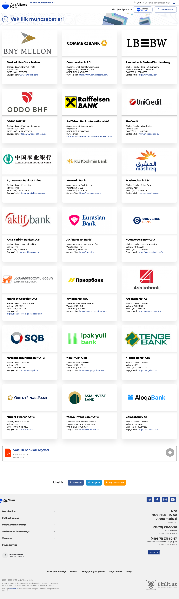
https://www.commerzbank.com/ (93, 75)
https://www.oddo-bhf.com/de (32, 134)
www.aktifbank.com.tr (29, 252)
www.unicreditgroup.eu (149, 134)
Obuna (73, 571)
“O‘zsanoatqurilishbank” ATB (26, 357)
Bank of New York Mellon (23, 62)
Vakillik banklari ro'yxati (31, 450)
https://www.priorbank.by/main (93, 311)
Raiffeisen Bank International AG (87, 121)
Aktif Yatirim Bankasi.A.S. (23, 239)
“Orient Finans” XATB (21, 416)
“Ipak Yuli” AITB (76, 357)
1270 (174, 510)
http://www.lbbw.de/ (148, 75)
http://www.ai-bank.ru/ (89, 429)
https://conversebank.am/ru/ (151, 252)
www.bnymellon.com (28, 75)
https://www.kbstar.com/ (90, 193)
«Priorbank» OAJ (77, 298)
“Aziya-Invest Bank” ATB (82, 416)
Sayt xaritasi (115, 571)
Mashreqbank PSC (138, 180)
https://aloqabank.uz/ (148, 429)
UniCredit (132, 121)
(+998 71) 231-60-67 (164, 538)
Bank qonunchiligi (56, 571)
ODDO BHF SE (16, 121)
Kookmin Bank (76, 180)
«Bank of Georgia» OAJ (22, 298)
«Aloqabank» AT (136, 416)
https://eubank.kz (87, 252)
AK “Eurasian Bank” (79, 239)
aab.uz (14, 6)
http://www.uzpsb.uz (28, 370)
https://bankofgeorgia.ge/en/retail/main (24, 314)
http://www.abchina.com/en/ (32, 193)
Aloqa (129, 571)
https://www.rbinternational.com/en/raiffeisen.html (89, 136)
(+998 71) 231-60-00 (163, 514)
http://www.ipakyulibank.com (92, 370)
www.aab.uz (13, 589)
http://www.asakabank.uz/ (150, 311)
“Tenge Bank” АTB (138, 357)
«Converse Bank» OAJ (140, 239)
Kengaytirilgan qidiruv (93, 571)
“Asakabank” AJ (136, 298)
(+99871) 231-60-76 (164, 527)
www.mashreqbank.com (149, 193)
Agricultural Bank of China (24, 180)
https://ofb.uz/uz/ (27, 429)
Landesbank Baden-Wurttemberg (148, 62)
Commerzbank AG (78, 62)
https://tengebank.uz (148, 370)
